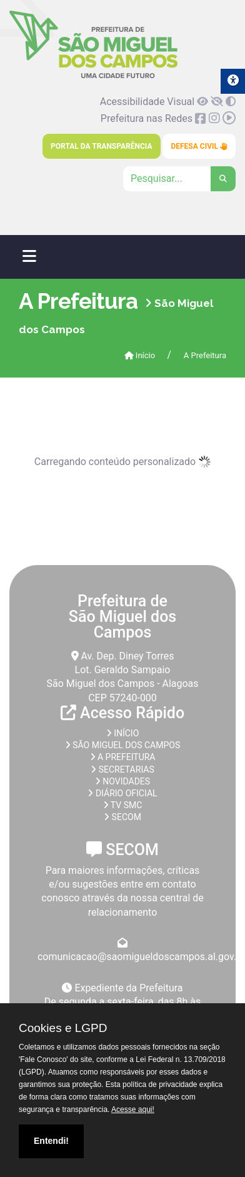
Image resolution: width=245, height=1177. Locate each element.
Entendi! (51, 1141)
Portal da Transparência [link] (101, 146)
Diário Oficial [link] (122, 793)
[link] (93, 76)
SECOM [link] (122, 817)
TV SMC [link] (122, 805)
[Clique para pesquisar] (179, 178)
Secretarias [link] (122, 769)
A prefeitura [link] (123, 757)
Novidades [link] (122, 781)
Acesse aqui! (132, 1109)
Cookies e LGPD (63, 1028)
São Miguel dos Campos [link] (122, 745)
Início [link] (140, 355)
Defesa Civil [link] (199, 146)
